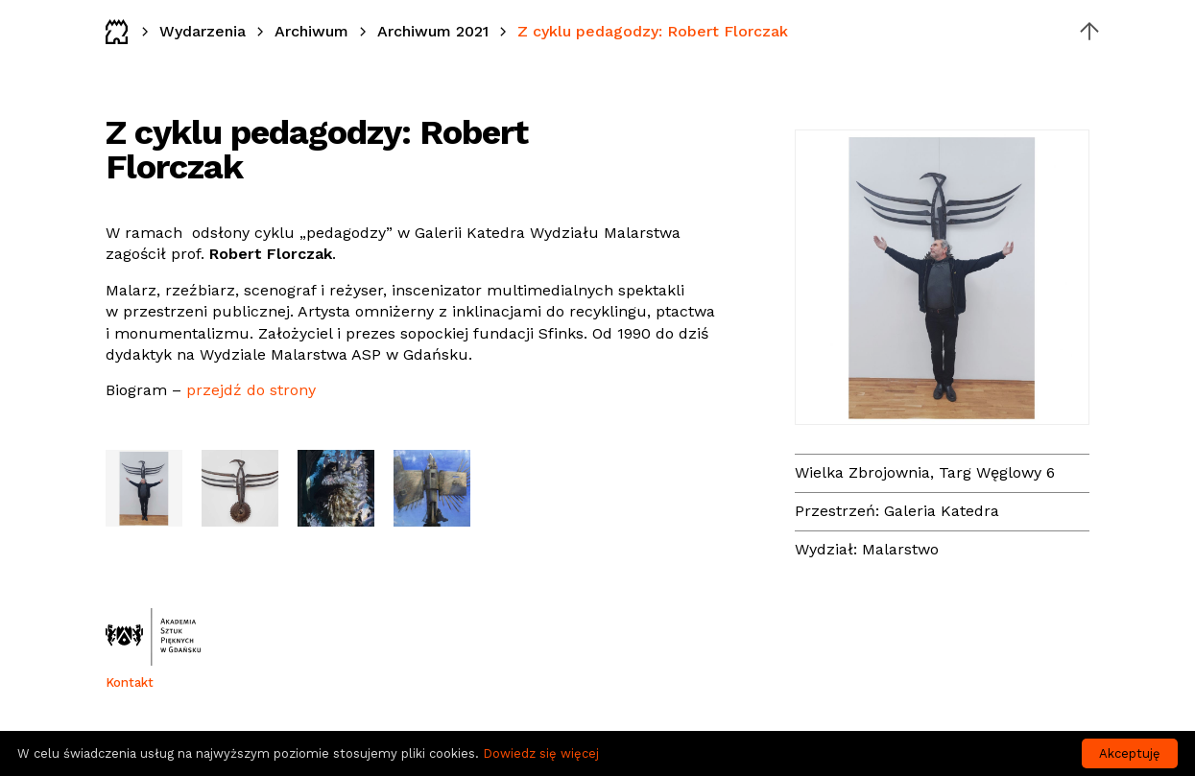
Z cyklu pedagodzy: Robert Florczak (652, 31)
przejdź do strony (251, 390)
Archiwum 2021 (433, 31)
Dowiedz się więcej (541, 753)
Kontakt (130, 682)
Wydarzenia (202, 31)
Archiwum (311, 31)
